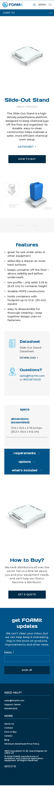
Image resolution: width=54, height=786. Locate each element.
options (25, 462)
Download (28, 357)
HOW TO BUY (27, 159)
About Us (9, 724)
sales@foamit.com (32, 375)
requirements (25, 453)
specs (24, 409)
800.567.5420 (32, 379)
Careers (8, 736)
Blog (6, 740)
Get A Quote (27, 594)
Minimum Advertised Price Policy (21, 744)
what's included (24, 470)
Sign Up (27, 670)
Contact (8, 728)
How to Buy (10, 732)
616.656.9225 (10, 708)
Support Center (12, 704)
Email (9, 652)
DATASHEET (26, 146)
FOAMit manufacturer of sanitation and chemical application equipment (12, 4)
